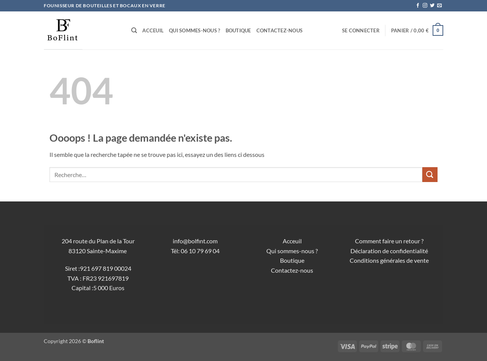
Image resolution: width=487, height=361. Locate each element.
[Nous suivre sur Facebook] (417, 5)
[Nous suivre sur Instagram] (425, 5)
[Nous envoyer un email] (439, 5)
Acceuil (153, 30)
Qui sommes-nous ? (194, 30)
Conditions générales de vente (389, 260)
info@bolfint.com (195, 240)
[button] (361, 30)
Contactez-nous (279, 30)
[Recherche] (134, 30)
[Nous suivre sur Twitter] (432, 5)
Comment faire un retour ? (389, 240)
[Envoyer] (430, 174)
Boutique (238, 30)
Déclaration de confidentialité (389, 250)
